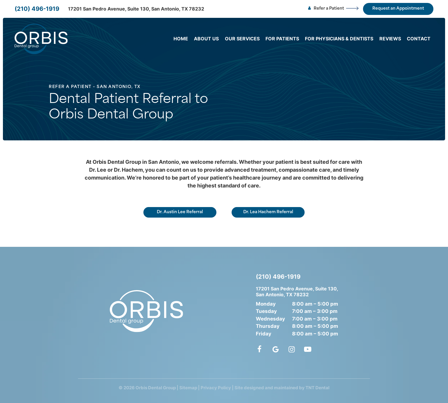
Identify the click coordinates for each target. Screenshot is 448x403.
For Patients (282, 39)
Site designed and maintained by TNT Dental (282, 387)
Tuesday (266, 311)
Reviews (390, 39)
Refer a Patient (325, 8)
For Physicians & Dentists (339, 39)
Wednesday (270, 319)
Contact (418, 39)
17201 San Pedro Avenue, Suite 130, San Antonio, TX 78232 (136, 8)
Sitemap (188, 387)
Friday (263, 334)
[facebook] (260, 349)
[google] (275, 349)
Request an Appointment (398, 8)
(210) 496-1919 (37, 9)
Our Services (242, 39)
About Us (206, 39)
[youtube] (308, 349)
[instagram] (291, 349)
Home (180, 39)
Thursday (267, 326)
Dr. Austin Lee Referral (180, 212)
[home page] (41, 39)
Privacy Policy (216, 387)
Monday (266, 304)
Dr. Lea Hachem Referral (268, 212)
